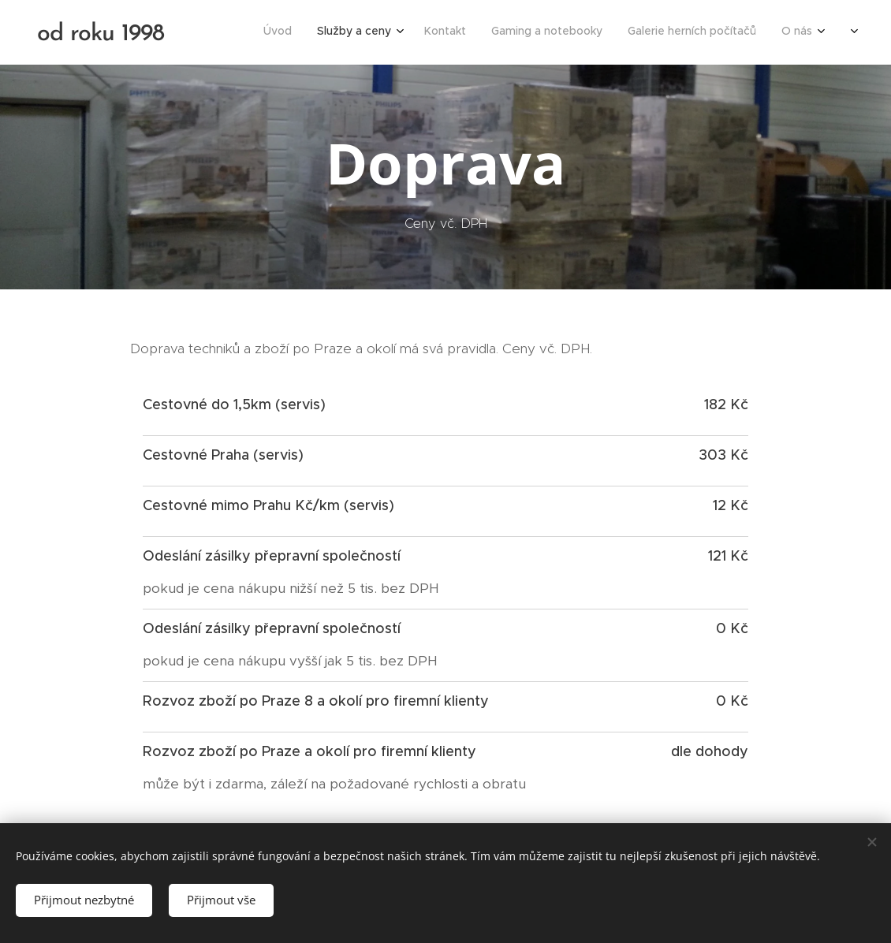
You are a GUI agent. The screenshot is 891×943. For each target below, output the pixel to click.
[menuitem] (700, 32)
